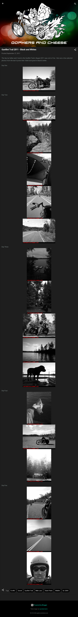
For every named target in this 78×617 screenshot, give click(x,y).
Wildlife (57, 591)
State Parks (49, 591)
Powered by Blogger (39, 605)
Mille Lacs (39, 591)
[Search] (75, 4)
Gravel (20, 591)
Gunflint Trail (29, 591)
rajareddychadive (43, 609)
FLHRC (13, 591)
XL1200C (66, 591)
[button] (75, 50)
